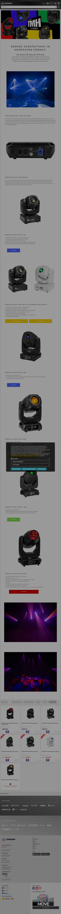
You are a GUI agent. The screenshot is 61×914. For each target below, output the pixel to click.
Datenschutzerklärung (35, 453)
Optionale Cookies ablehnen (29, 469)
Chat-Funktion (16, 464)
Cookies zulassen (42, 469)
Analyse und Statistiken (18, 461)
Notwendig (15, 458)
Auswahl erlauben (16, 469)
